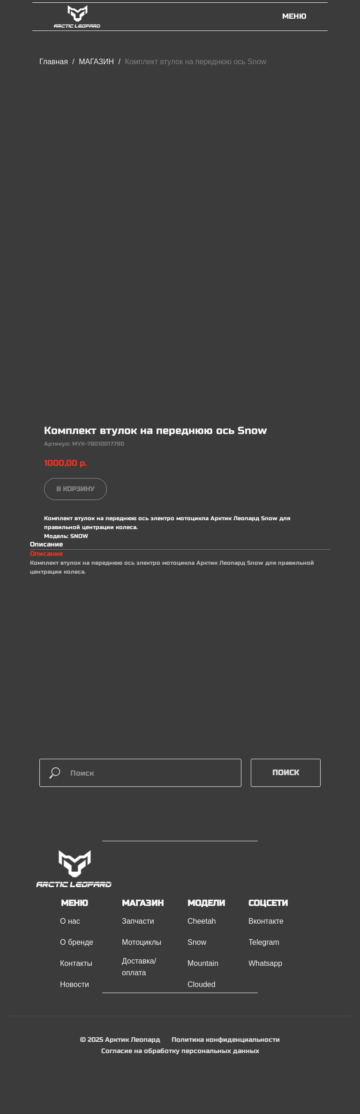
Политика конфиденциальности (226, 1040)
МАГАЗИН (97, 62)
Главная (53, 62)
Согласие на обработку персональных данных (180, 1051)
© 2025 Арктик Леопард (120, 1040)
